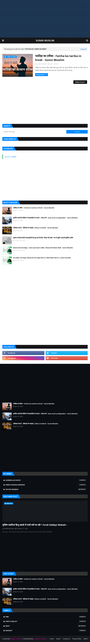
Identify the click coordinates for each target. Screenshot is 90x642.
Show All (83, 49)
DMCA (86, 639)
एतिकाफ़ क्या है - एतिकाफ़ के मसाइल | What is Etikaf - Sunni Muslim (35, 228)
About (58, 639)
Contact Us (66, 639)
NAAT (46, 626)
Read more (40, 75)
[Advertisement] (45, 18)
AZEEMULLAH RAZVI (46, 480)
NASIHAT (46, 630)
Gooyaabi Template (40, 639)
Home (52, 639)
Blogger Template (16, 639)
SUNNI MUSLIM (45, 40)
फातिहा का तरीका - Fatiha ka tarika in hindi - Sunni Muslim (58, 58)
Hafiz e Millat (46, 621)
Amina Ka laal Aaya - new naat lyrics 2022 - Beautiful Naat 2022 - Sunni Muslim (43, 248)
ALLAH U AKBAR (10, 157)
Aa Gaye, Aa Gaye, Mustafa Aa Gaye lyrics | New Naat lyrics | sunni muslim (42, 258)
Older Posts (79, 82)
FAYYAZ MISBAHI (46, 489)
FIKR (46, 617)
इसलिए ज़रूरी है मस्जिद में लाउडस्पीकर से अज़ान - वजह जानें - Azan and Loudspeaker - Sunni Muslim (45, 218)
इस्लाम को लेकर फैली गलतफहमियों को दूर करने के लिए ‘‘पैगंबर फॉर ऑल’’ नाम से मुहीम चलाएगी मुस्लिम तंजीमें (43, 238)
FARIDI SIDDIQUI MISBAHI (46, 485)
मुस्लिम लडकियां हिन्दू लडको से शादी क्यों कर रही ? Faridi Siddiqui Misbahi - (34, 524)
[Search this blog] (34, 132)
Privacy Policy (76, 639)
